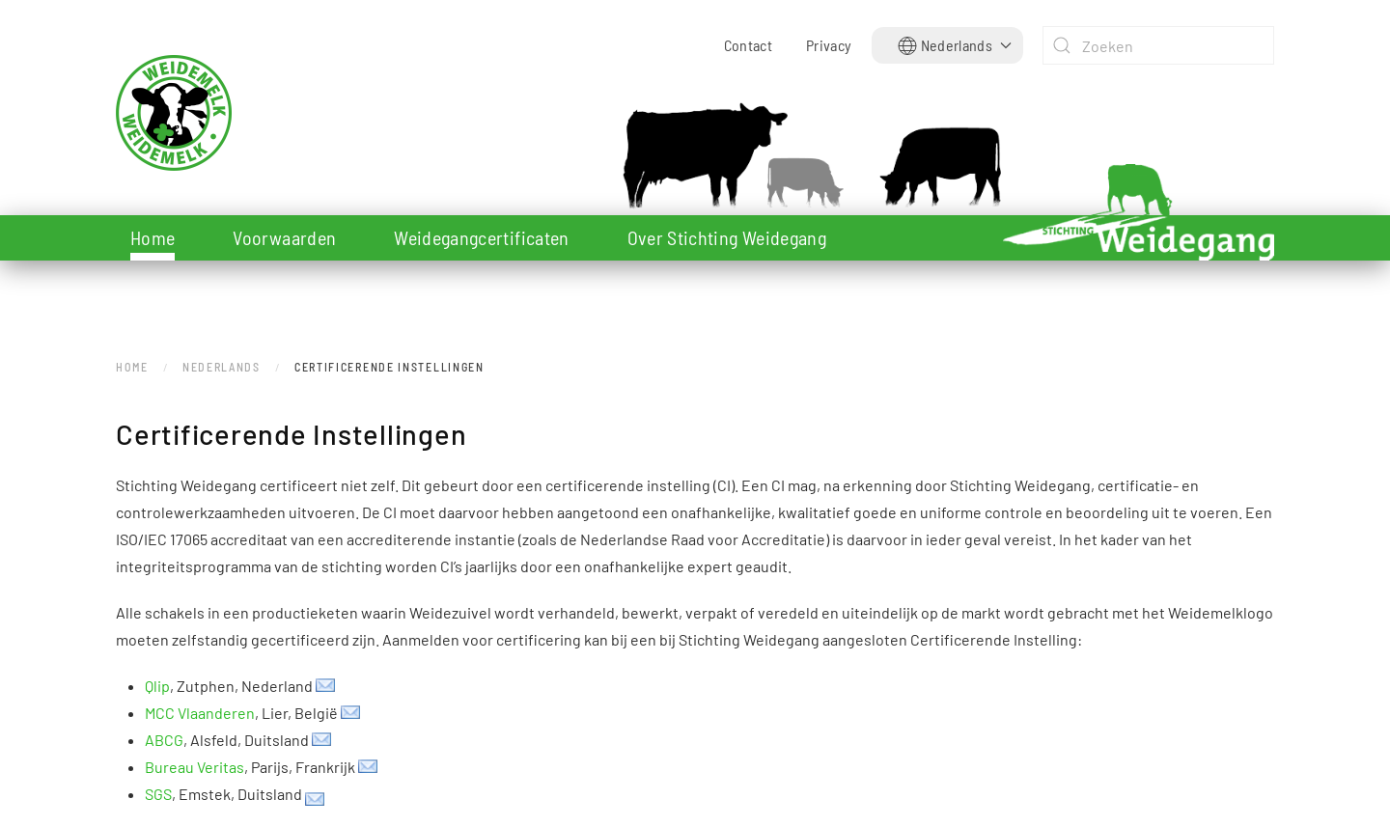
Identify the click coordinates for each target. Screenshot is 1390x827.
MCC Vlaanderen (200, 712)
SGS (158, 794)
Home (152, 237)
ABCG (164, 740)
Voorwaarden (284, 237)
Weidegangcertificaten (481, 237)
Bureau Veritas (194, 767)
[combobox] (1158, 45)
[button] (955, 45)
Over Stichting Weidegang (726, 237)
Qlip (157, 685)
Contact (748, 45)
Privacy (828, 45)
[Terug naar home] (236, 113)
